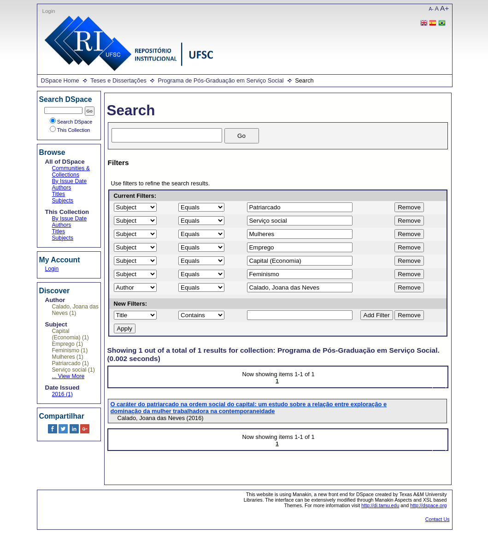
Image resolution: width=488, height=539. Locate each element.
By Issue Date (69, 181)
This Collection (70, 130)
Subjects (63, 200)
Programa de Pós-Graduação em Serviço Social (220, 80)
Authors (61, 187)
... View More (68, 376)
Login (48, 11)
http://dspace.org (428, 505)
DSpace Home (60, 80)
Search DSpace (71, 121)
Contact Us (437, 519)
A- (431, 9)
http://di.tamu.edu (380, 505)
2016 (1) (62, 394)
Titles (58, 194)
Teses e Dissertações (118, 80)
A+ (444, 8)
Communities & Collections (71, 171)
